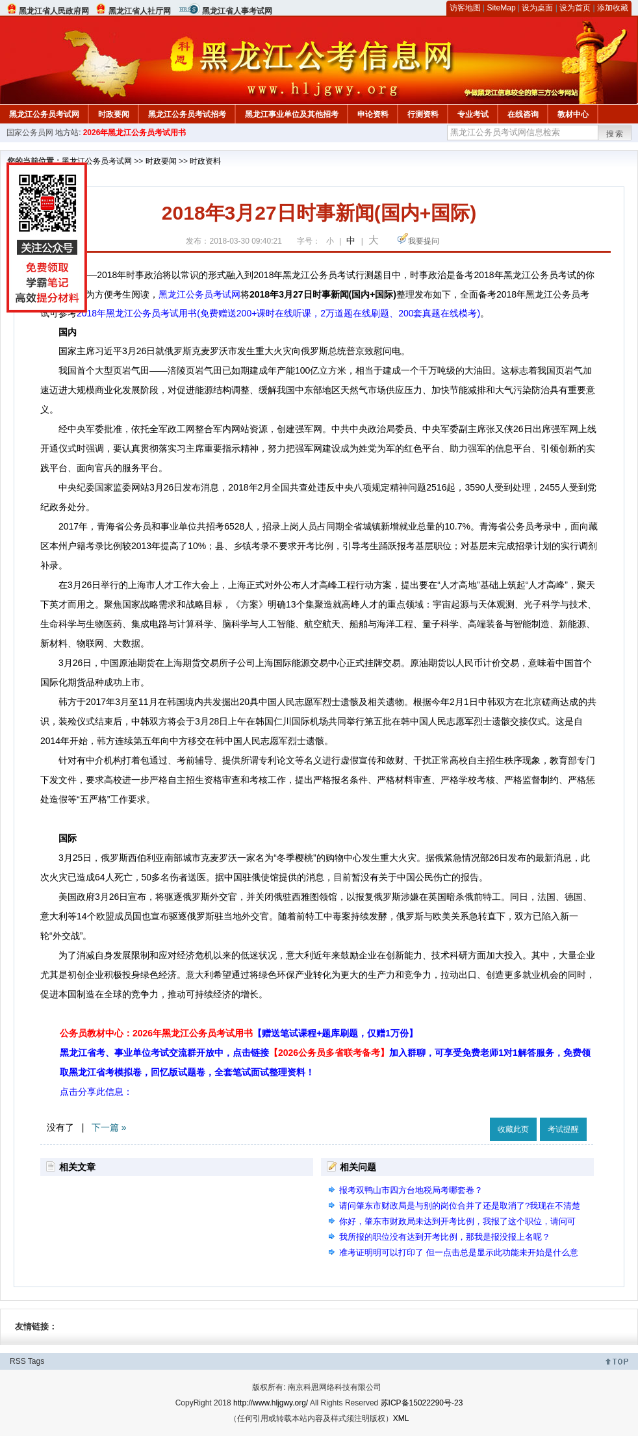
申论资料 (373, 114)
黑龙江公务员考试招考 (187, 114)
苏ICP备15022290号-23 (422, 1402)
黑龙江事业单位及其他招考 (291, 114)
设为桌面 (537, 7)
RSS (18, 1361)
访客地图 (465, 7)
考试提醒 (563, 1129)
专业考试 (473, 114)
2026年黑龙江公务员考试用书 (134, 132)
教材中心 (573, 114)
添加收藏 (612, 7)
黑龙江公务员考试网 (44, 114)
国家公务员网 (29, 132)
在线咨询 (523, 114)
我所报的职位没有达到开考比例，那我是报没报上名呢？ (444, 1237)
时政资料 (205, 161)
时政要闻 (113, 114)
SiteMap (501, 7)
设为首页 (575, 7)
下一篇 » (109, 1127)
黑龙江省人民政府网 (54, 11)
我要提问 (423, 241)
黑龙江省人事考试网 (237, 11)
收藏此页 (513, 1129)
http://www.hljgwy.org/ (270, 1402)
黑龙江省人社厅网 (139, 11)
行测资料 (423, 114)
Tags (36, 1361)
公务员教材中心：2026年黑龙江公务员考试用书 (239, 1033)
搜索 (615, 133)
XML (401, 1418)
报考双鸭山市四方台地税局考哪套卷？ (411, 1190)
